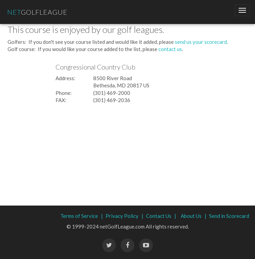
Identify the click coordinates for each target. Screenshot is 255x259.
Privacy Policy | (124, 216)
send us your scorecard (201, 42)
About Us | (193, 216)
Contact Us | (161, 216)
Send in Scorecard (229, 216)
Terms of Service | (81, 216)
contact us (170, 49)
